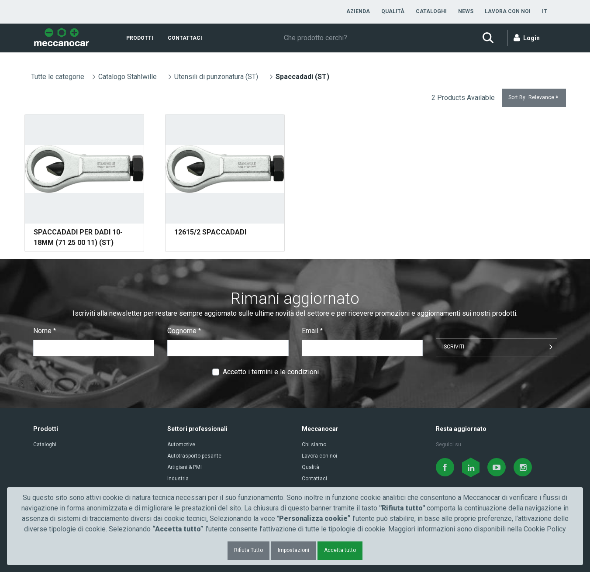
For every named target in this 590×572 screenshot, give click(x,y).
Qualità (310, 467)
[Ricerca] (377, 38)
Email (312, 331)
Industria (178, 479)
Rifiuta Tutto (248, 550)
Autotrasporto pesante (194, 456)
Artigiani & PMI (184, 467)
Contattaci (314, 479)
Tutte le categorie (57, 76)
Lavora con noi (319, 456)
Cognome (184, 331)
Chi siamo (314, 444)
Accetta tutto (340, 550)
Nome (44, 331)
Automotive (181, 444)
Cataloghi (44, 444)
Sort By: (533, 97)
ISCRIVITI (453, 347)
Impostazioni (293, 550)
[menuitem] (358, 11)
